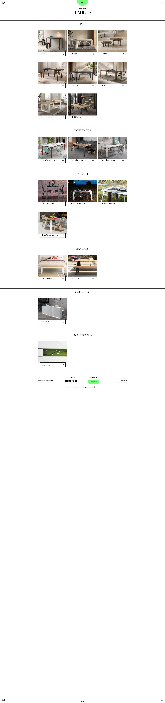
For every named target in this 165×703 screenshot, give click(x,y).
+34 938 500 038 (43, 382)
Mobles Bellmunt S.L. (73, 387)
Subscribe (94, 381)
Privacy (92, 387)
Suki (100, 387)
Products (82, 8)
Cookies (81, 387)
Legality (86, 387)
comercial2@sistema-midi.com (45, 380)
